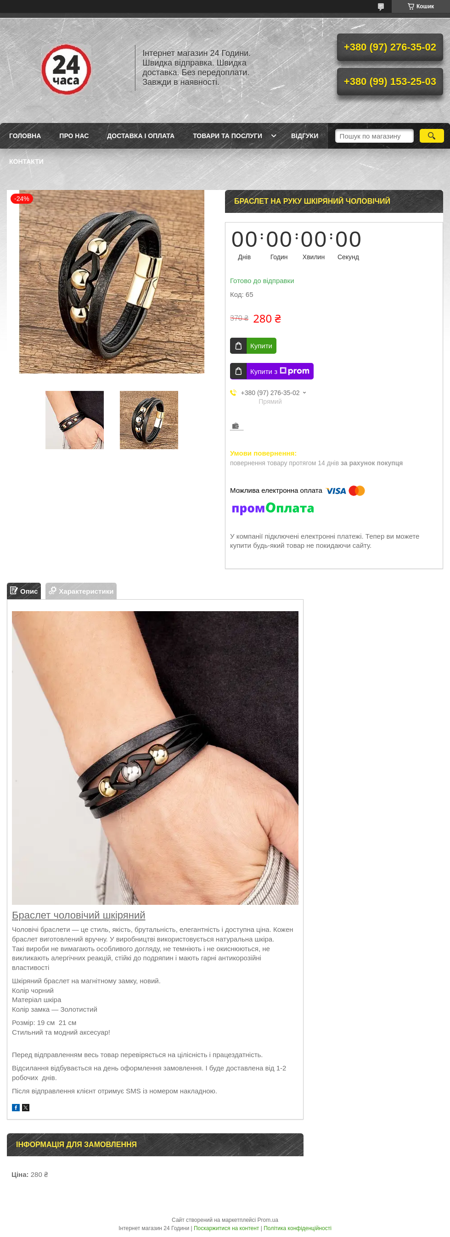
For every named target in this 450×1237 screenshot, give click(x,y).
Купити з (279, 371)
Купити (261, 346)
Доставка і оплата (140, 135)
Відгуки (304, 135)
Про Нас (74, 135)
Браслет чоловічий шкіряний (79, 915)
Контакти (26, 161)
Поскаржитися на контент (226, 1228)
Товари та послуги (227, 135)
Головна (25, 135)
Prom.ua (268, 1220)
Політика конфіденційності (298, 1228)
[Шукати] (432, 136)
